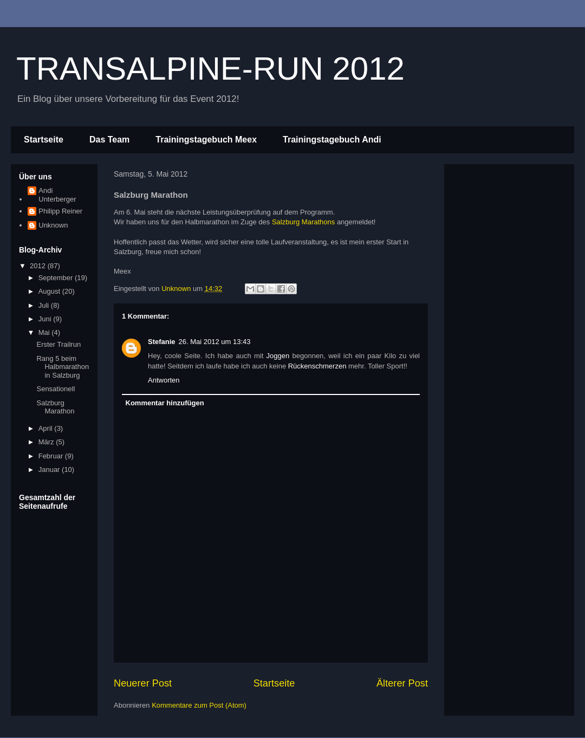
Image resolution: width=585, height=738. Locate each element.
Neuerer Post (143, 683)
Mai (45, 332)
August (50, 291)
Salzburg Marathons (303, 222)
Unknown (53, 225)
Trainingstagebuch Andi (332, 139)
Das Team (109, 139)
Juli (44, 305)
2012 (39, 266)
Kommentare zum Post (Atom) (199, 705)
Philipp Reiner (60, 211)
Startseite (43, 139)
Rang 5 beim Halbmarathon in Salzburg (62, 366)
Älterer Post (402, 683)
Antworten (164, 380)
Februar (51, 456)
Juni (45, 319)
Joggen (278, 356)
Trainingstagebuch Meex (206, 139)
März (47, 442)
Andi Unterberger (57, 194)
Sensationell (55, 389)
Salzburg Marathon (55, 407)
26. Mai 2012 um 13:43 (215, 342)
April (46, 428)
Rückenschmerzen (317, 366)
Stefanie (162, 342)
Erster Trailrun (58, 344)
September (56, 278)
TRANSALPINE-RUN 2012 (210, 68)
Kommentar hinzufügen (165, 403)
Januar (50, 469)
